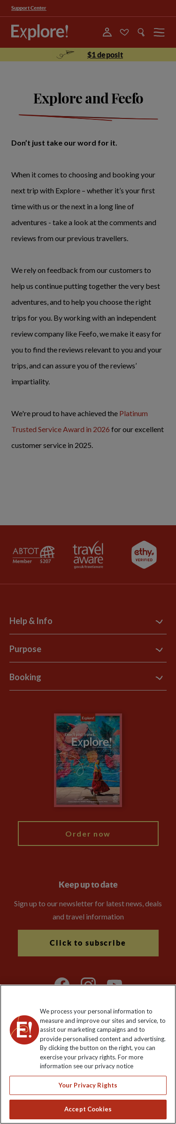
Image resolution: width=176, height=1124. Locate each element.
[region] (88, 1054)
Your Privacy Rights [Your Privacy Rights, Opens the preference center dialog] (88, 1085)
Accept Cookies (88, 1109)
